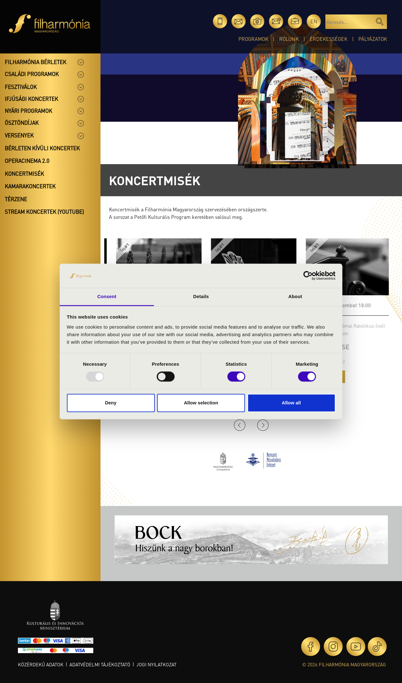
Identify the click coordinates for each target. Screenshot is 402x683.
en (313, 21)
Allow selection (201, 402)
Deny (111, 402)
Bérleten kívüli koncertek (42, 148)
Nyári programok (28, 110)
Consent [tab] (107, 296)
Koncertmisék (24, 173)
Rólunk (289, 39)
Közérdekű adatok (40, 664)
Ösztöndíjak (22, 122)
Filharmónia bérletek (35, 61)
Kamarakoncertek (30, 186)
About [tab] (295, 296)
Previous (239, 425)
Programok (253, 39)
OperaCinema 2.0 (27, 160)
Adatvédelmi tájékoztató (99, 664)
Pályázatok (372, 39)
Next (263, 425)
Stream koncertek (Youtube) (44, 211)
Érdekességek (328, 39)
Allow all (291, 402)
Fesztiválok (21, 86)
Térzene (16, 199)
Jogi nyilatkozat (156, 664)
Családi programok (32, 73)
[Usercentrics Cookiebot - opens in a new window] (307, 275)
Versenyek (19, 135)
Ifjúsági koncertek (31, 98)
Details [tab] (201, 296)
